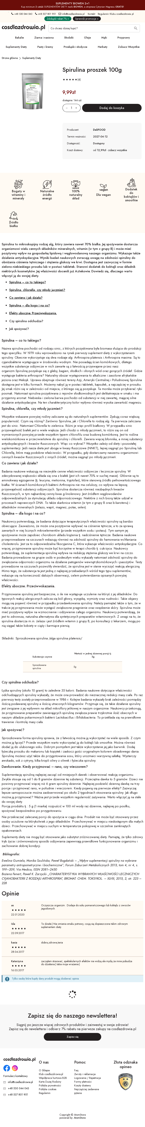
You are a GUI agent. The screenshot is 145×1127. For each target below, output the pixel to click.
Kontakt (91, 14)
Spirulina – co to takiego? (27, 282)
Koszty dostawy (82, 1085)
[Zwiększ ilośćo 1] (78, 108)
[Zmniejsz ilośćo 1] (65, 108)
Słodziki (68, 37)
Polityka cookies (47, 1089)
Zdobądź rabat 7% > (58, 19)
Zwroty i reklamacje (85, 1074)
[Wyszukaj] (135, 28)
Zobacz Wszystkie (129, 47)
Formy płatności (83, 1082)
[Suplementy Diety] (31, 58)
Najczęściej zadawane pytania (86, 1091)
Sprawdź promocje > (87, 19)
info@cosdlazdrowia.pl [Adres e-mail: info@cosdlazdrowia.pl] (72, 14)
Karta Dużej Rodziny (50, 1082)
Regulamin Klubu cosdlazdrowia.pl (116, 14)
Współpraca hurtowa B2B (53, 1078)
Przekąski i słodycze (75, 47)
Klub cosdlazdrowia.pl (51, 1074)
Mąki (104, 37)
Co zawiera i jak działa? (25, 298)
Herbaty (102, 47)
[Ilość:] (71, 108)
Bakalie (19, 37)
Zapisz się (73, 1037)
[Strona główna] (10, 58)
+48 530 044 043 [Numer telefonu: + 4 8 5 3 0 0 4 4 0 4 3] (21, 14)
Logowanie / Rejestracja (87, 1078)
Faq (76, 1070)
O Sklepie (44, 1070)
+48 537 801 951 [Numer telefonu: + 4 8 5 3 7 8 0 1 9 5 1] (45, 14)
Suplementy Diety (16, 47)
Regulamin (44, 1093)
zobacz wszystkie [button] (117, 150)
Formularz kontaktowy (15, 1076)
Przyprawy (123, 37)
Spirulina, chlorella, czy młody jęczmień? (37, 290)
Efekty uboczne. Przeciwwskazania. (33, 313)
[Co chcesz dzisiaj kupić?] (94, 28)
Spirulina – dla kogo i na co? (29, 305)
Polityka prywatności (50, 1085)
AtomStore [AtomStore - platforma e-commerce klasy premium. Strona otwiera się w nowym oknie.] (80, 1118)
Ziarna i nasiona (44, 37)
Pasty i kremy (45, 47)
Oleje (87, 37)
